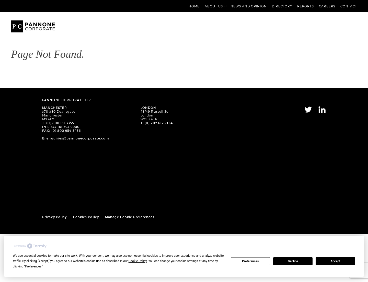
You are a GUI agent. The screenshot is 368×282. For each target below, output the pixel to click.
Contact (348, 6)
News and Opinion (249, 6)
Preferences (250, 261)
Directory (282, 6)
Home (194, 6)
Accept (335, 261)
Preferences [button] (33, 266)
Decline (293, 261)
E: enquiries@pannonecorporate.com (75, 138)
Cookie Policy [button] (138, 261)
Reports (305, 6)
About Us (214, 6)
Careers (327, 6)
